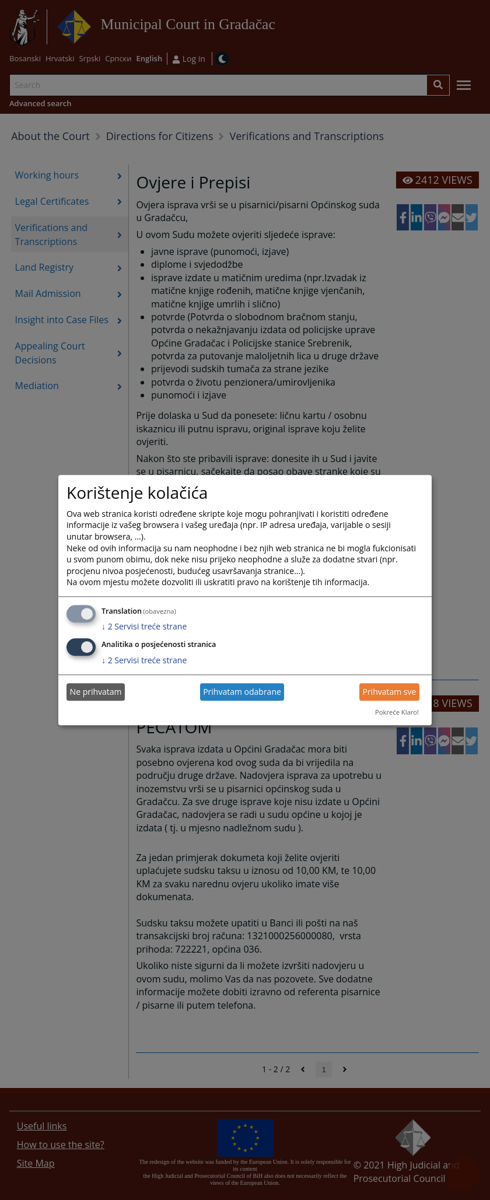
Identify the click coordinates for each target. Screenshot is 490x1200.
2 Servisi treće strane (144, 626)
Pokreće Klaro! (397, 712)
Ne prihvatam (96, 692)
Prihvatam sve (389, 692)
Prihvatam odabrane (242, 692)
